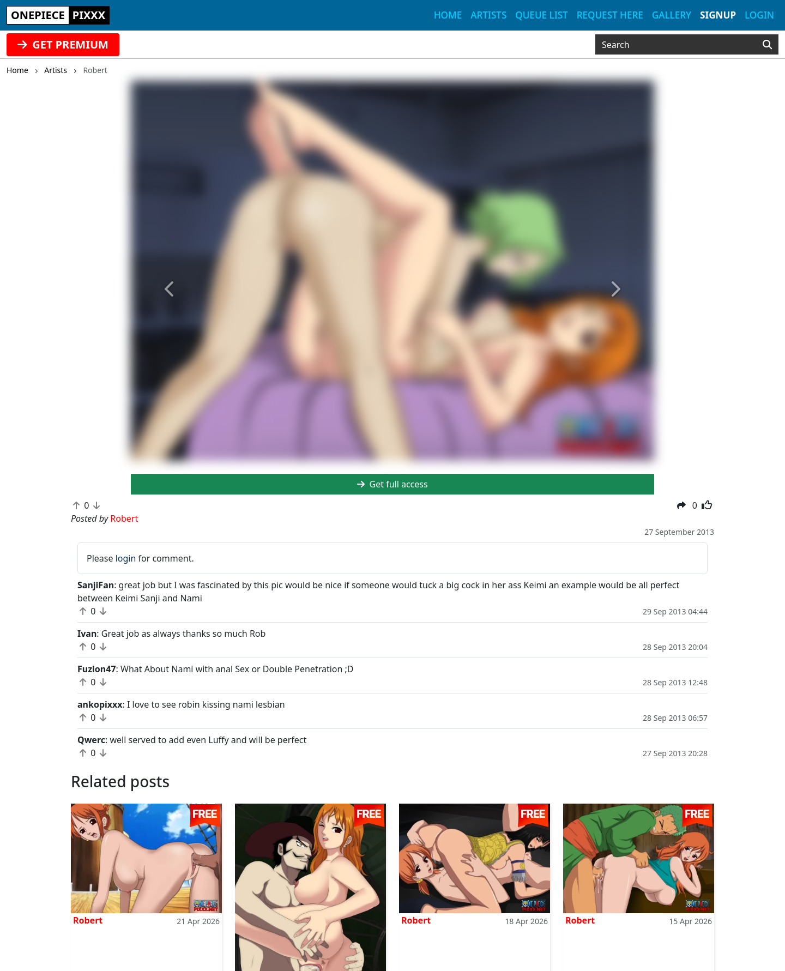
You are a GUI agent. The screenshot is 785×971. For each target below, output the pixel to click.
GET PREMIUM (62, 44)
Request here (610, 15)
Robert (87, 920)
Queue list (541, 15)
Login (759, 15)
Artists (488, 15)
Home (448, 15)
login (126, 558)
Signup (718, 15)
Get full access (392, 484)
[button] (170, 290)
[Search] (767, 44)
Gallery (671, 15)
